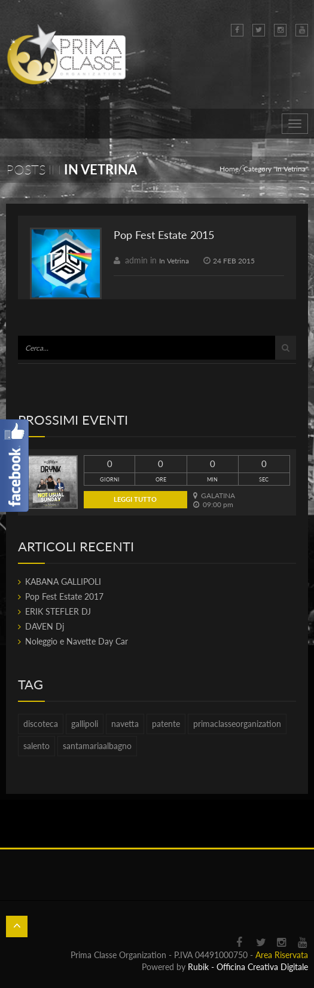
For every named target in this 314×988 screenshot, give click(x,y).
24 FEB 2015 (234, 260)
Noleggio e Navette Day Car (76, 641)
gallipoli (84, 724)
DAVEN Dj (44, 626)
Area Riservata (281, 955)
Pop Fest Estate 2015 (164, 234)
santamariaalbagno (97, 746)
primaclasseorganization (237, 724)
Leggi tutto (135, 499)
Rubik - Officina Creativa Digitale (248, 967)
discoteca (40, 724)
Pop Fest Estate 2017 (64, 596)
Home (229, 168)
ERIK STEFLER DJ (58, 611)
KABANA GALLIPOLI (63, 581)
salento (36, 746)
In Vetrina (174, 260)
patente (166, 724)
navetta (125, 724)
